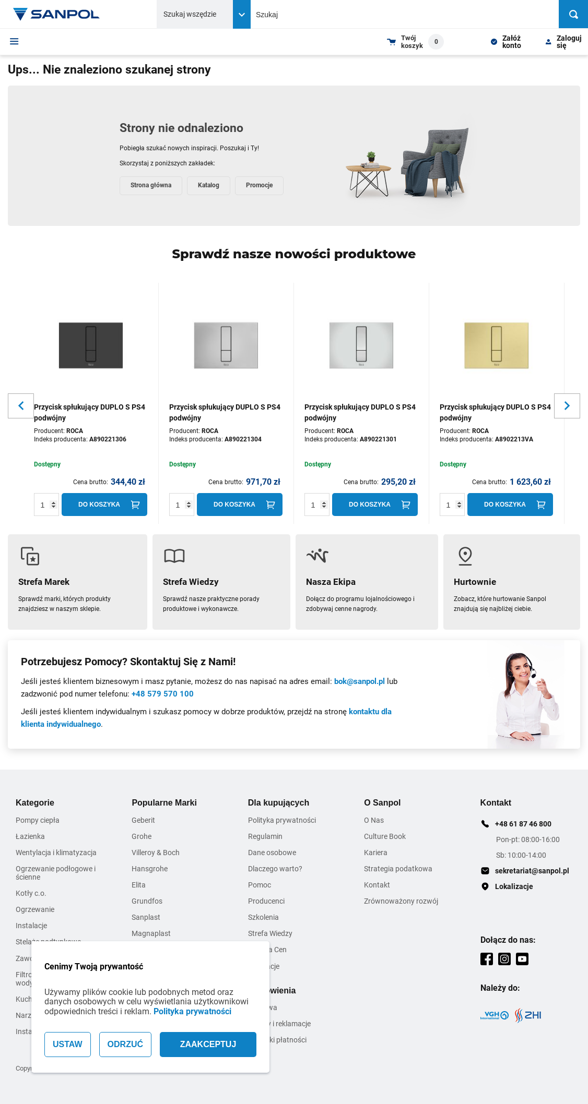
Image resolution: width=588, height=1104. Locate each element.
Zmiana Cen (267, 949)
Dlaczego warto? (275, 869)
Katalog (208, 185)
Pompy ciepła (38, 820)
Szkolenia (263, 917)
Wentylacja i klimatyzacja (56, 852)
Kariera (375, 852)
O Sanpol (382, 802)
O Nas (374, 820)
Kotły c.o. (31, 893)
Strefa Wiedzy (270, 933)
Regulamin (265, 836)
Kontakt (377, 885)
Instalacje (31, 925)
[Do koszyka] (104, 504)
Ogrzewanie (35, 909)
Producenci (266, 901)
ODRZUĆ (125, 1044)
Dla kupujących (278, 802)
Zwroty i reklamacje (279, 1023)
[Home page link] (56, 14)
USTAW (68, 1044)
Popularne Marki (164, 802)
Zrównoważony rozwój (401, 901)
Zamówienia (272, 990)
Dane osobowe (272, 852)
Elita (139, 885)
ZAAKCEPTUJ (208, 1044)
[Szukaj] (573, 14)
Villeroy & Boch (156, 852)
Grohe (141, 836)
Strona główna (151, 185)
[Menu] (14, 41)
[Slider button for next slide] (567, 405)
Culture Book (385, 836)
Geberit (143, 820)
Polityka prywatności (192, 1011)
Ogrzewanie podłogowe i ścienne (56, 873)
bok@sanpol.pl (359, 681)
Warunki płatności (277, 1040)
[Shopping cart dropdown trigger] (415, 42)
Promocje (259, 185)
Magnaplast (151, 933)
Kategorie (35, 802)
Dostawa (262, 1007)
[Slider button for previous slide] (21, 405)
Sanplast (146, 917)
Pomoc (259, 885)
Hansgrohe (150, 869)
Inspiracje (263, 966)
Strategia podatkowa (398, 869)
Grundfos (147, 901)
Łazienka (30, 836)
